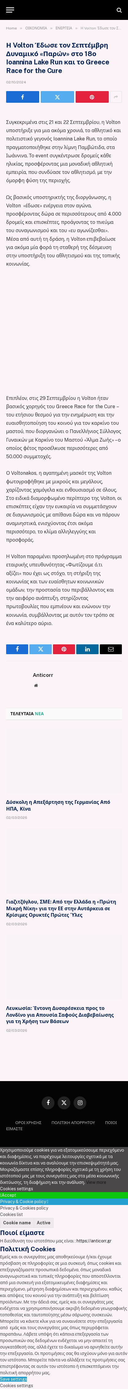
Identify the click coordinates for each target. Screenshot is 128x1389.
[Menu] (10, 10)
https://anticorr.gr (94, 1240)
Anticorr (43, 675)
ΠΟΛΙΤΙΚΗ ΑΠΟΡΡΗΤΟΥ (73, 1122)
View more (96, 1182)
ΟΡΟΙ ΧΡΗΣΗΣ (28, 1122)
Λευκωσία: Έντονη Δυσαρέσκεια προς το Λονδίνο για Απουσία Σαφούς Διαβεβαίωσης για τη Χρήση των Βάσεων (60, 1015)
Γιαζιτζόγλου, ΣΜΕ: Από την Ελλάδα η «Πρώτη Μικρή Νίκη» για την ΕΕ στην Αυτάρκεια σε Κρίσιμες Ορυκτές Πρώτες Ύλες (61, 908)
